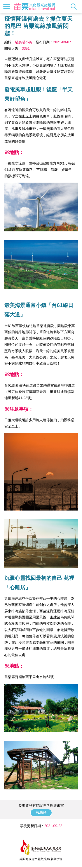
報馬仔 (41, 812)
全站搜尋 (74, 6)
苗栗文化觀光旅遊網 (34, 6)
